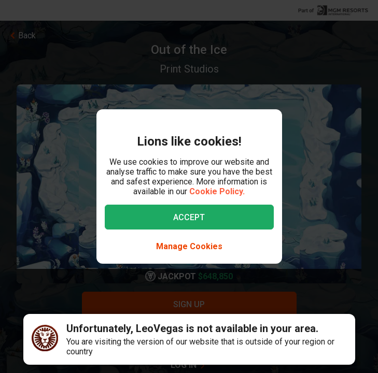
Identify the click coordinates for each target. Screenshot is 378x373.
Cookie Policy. (217, 191)
